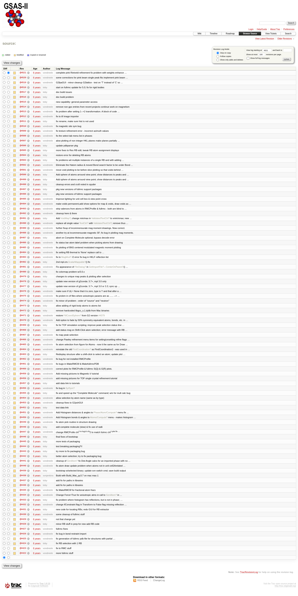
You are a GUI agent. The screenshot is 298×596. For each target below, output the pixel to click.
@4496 (23, 195)
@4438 (23, 479)
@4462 (23, 361)
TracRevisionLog (249, 576)
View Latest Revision (264, 39)
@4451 (23, 415)
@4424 (23, 548)
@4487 (23, 239)
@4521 (23, 72)
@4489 (23, 229)
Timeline (213, 33)
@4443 (23, 455)
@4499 (23, 180)
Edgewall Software (39, 590)
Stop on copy (223, 53)
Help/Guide (262, 29)
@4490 (23, 224)
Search (288, 33)
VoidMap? (65, 219)
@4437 (23, 484)
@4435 (23, 494)
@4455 (23, 396)
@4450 (23, 420)
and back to (282, 50)
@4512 (23, 116)
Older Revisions (284, 39)
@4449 (23, 425)
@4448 (23, 430)
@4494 (23, 205)
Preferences (289, 29)
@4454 (23, 401)
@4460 (23, 371)
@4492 (23, 214)
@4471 (23, 317)
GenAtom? (72, 464)
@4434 (23, 499)
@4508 (23, 136)
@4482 (23, 263)
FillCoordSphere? (72, 317)
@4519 (23, 82)
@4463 (23, 357)
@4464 (23, 352)
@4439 (23, 474)
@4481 (23, 268)
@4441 (23, 464)
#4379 (102, 317)
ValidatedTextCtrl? (100, 219)
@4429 (23, 523)
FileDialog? (80, 268)
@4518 (23, 87)
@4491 (23, 219)
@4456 (23, 391)
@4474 (23, 303)
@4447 (23, 435)
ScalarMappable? (77, 264)
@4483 (23, 259)
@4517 (23, 92)
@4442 (23, 459)
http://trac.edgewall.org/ (285, 590)
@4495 (23, 200)
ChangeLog (159, 585)
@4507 (23, 141)
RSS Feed (142, 585)
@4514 (23, 107)
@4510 (23, 126)
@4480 (23, 273)
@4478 (23, 283)
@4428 (23, 528)
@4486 (23, 244)
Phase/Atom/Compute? (105, 415)
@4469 (23, 327)
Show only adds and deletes (229, 60)
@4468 (23, 332)
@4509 (23, 131)
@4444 (23, 450)
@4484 (23, 254)
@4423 (23, 553)
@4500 (23, 175)
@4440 (23, 469)
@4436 (23, 489)
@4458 (23, 381)
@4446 (23, 440)
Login (251, 29)
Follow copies (223, 56)
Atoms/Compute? (99, 420)
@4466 (23, 342)
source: (9, 43)
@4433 (23, 504)
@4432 (23, 508)
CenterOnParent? (115, 268)
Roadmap (230, 33)
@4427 (23, 533)
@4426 (23, 538)
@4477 (23, 288)
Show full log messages (258, 58)
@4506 (23, 146)
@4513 (23, 112)
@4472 (23, 312)
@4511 (23, 121)
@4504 (23, 156)
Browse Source (250, 33)
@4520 (23, 77)
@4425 (23, 543)
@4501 (23, 170)
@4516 (23, 97)
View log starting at (259, 50)
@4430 (23, 518)
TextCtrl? (83, 224)
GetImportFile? (96, 268)
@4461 (23, 366)
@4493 (23, 210)
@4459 (23, 376)
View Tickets (271, 33)
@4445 (23, 445)
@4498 (23, 185)
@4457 (23, 386)
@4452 (23, 410)
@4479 (23, 278)
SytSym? (70, 391)
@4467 (23, 337)
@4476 (23, 293)
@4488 (23, 234)
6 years (36, 72)
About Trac (275, 29)
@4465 (23, 347)
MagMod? (66, 259)
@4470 (23, 322)
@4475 (23, 298)
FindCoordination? (82, 352)
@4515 (23, 102)
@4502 (23, 165)
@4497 (23, 190)
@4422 (23, 557)
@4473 (23, 308)
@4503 (23, 161)
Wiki (199, 33)
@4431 (23, 513)
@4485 (23, 249)
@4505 (23, 151)
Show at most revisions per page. (264, 54)
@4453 (23, 406)
